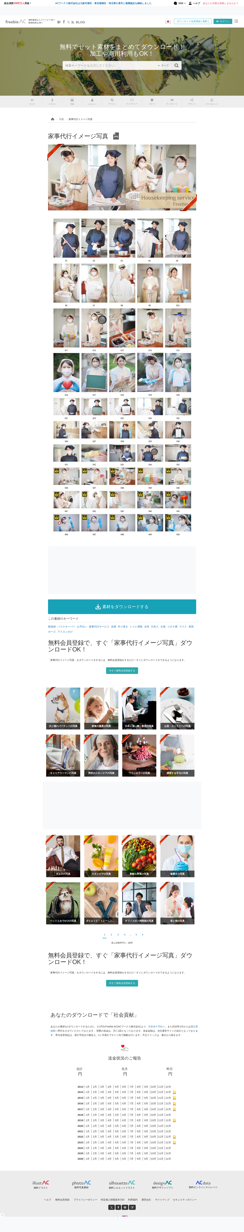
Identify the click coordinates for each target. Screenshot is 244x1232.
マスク (183, 626)
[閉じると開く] (2, 1215)
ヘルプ (47, 1199)
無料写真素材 (81, 1187)
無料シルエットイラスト (122, 1187)
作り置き (123, 626)
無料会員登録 (62, 1199)
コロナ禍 (172, 626)
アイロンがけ (65, 631)
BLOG (80, 22)
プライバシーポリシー (85, 1199)
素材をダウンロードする (122, 606)
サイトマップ (162, 1199)
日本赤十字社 (155, 1026)
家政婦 (52, 626)
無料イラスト (41, 1187)
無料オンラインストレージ (203, 1187)
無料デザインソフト (162, 1187)
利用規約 (133, 1199)
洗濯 (113, 626)
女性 (146, 626)
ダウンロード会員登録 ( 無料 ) (193, 21)
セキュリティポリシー (185, 1199)
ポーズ (52, 631)
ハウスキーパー (66, 626)
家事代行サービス (99, 626)
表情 (191, 626)
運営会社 (146, 1199)
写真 (61, 119)
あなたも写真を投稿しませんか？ (221, 3)
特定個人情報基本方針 (113, 1199)
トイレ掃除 (136, 626)
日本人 (155, 626)
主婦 (163, 626)
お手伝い (82, 626)
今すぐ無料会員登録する (122, 670)
